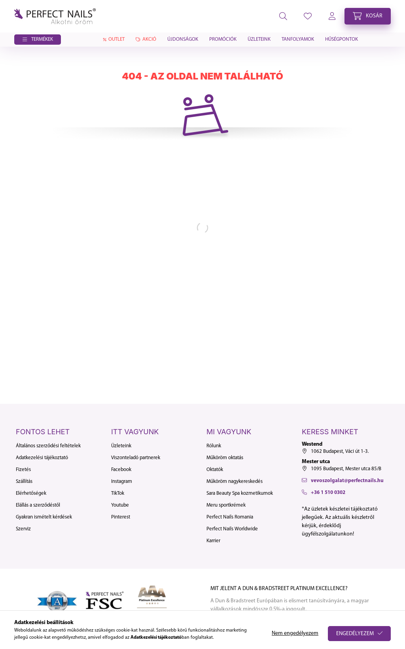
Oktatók (214, 469)
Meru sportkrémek (226, 505)
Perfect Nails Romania (229, 517)
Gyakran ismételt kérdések (44, 517)
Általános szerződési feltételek (48, 445)
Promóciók (223, 39)
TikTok (117, 493)
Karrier (213, 540)
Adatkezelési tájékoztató (42, 457)
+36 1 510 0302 (328, 492)
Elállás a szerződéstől (38, 505)
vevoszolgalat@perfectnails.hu (347, 480)
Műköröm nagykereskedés (234, 481)
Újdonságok (182, 39)
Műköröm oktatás (224, 457)
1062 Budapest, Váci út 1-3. (340, 451)
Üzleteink (259, 39)
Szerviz (23, 529)
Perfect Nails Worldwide (232, 529)
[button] (37, 39)
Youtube (120, 505)
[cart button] (367, 16)
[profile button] (307, 16)
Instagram (121, 481)
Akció (146, 39)
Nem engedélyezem (295, 633)
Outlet (113, 39)
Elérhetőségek (31, 493)
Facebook (121, 469)
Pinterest (120, 517)
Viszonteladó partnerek (135, 457)
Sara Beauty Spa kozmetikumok (239, 493)
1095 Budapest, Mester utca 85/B (346, 468)
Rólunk (213, 445)
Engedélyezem (355, 634)
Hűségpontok (341, 39)
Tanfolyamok (298, 39)
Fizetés (23, 469)
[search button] (283, 16)
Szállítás (24, 481)
